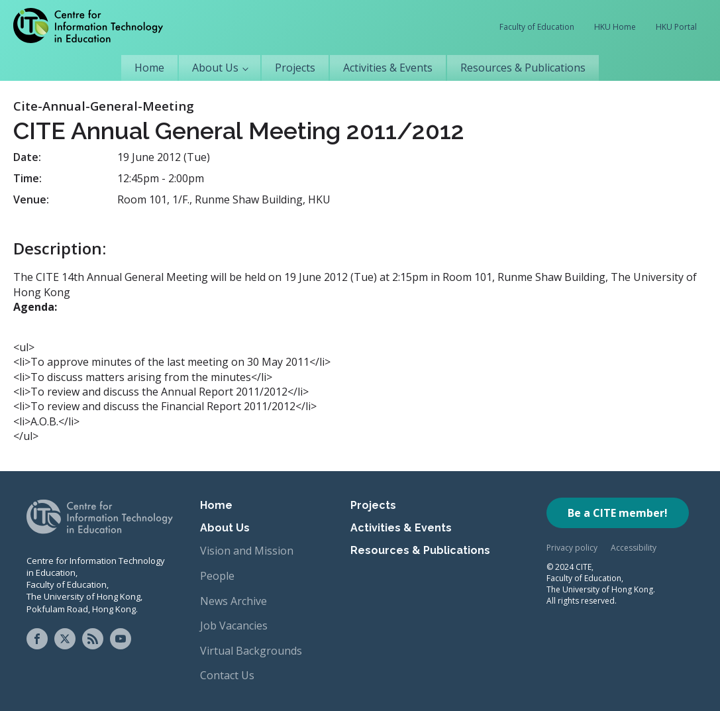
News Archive (233, 601)
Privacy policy (571, 547)
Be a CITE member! (618, 513)
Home (149, 67)
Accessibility (633, 547)
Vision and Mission (246, 550)
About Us (215, 67)
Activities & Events (388, 67)
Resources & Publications (523, 67)
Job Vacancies (234, 625)
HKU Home (615, 26)
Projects (295, 67)
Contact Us (227, 675)
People (217, 576)
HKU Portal (676, 26)
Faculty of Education (536, 26)
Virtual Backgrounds (251, 650)
